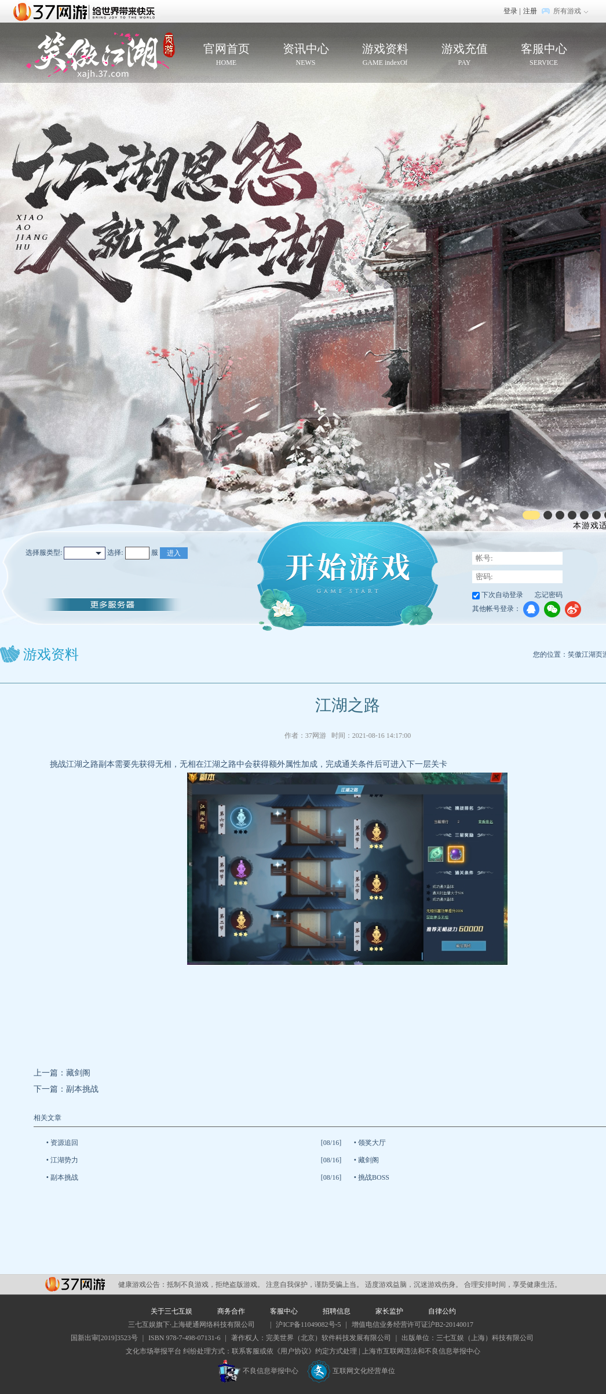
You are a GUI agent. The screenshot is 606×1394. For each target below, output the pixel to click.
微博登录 (573, 609)
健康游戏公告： (142, 1284)
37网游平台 (75, 1284)
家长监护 (389, 1311)
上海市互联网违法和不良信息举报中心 (421, 1351)
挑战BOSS (373, 1177)
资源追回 (64, 1143)
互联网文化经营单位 (351, 1371)
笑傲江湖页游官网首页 (100, 55)
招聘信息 (337, 1311)
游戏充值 (464, 55)
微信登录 (552, 609)
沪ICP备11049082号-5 (308, 1324)
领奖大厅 (372, 1143)
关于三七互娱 (171, 1311)
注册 (530, 11)
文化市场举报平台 (153, 1351)
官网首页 (226, 55)
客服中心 (543, 55)
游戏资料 (385, 55)
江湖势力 (64, 1160)
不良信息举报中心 (258, 1371)
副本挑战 (82, 1089)
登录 (510, 11)
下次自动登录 (502, 595)
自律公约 (442, 1311)
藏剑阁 (78, 1073)
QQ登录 (531, 609)
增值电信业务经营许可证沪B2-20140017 (412, 1324)
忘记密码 (549, 595)
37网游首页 (86, 11)
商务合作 (231, 1311)
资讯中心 (305, 55)
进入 (174, 553)
